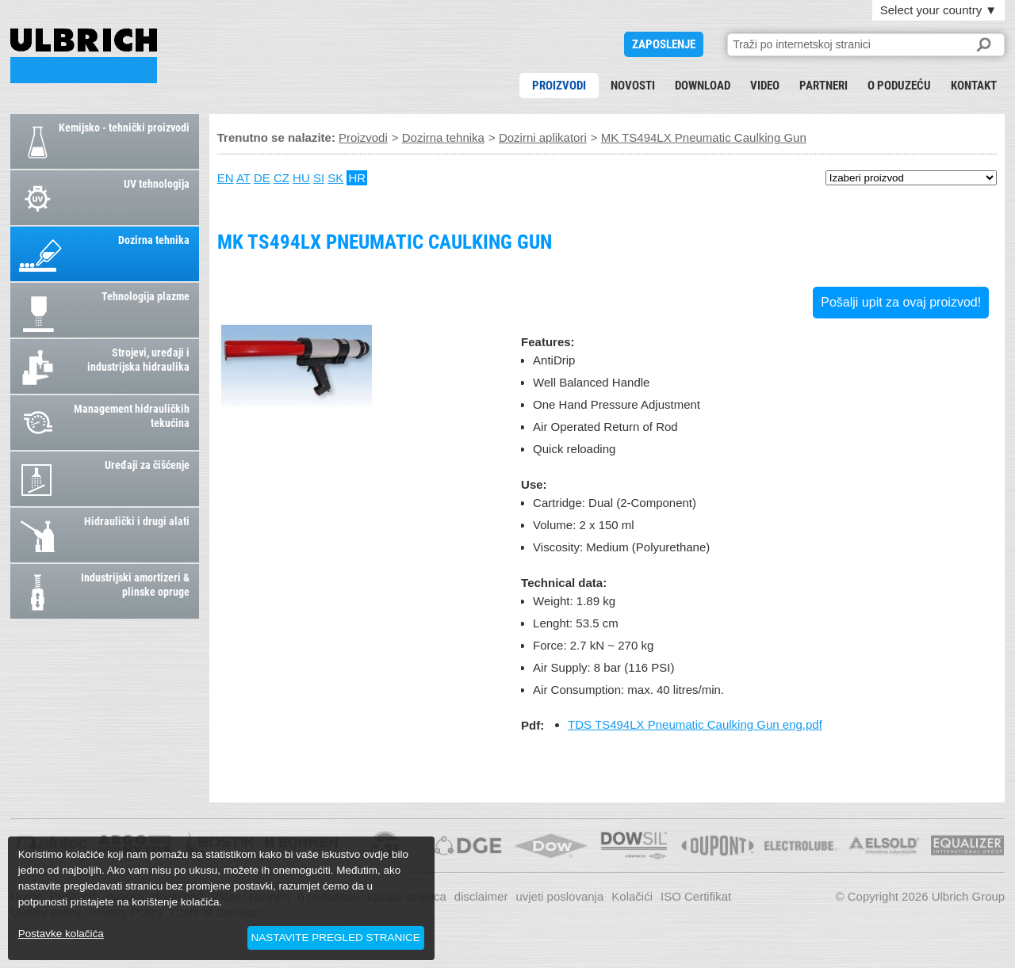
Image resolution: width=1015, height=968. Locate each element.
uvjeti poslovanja (559, 896)
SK (335, 178)
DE (262, 178)
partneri (823, 85)
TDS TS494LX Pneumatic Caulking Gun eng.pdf (695, 724)
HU (301, 178)
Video (764, 85)
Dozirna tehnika (443, 137)
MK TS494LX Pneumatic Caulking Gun (83, 56)
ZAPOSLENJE (663, 44)
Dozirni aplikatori (543, 137)
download (702, 85)
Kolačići (632, 896)
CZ (281, 178)
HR (357, 178)
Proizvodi (559, 85)
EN (225, 178)
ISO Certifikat (696, 896)
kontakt (974, 85)
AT (243, 178)
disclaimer (481, 896)
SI (318, 178)
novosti (633, 85)
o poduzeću (899, 85)
